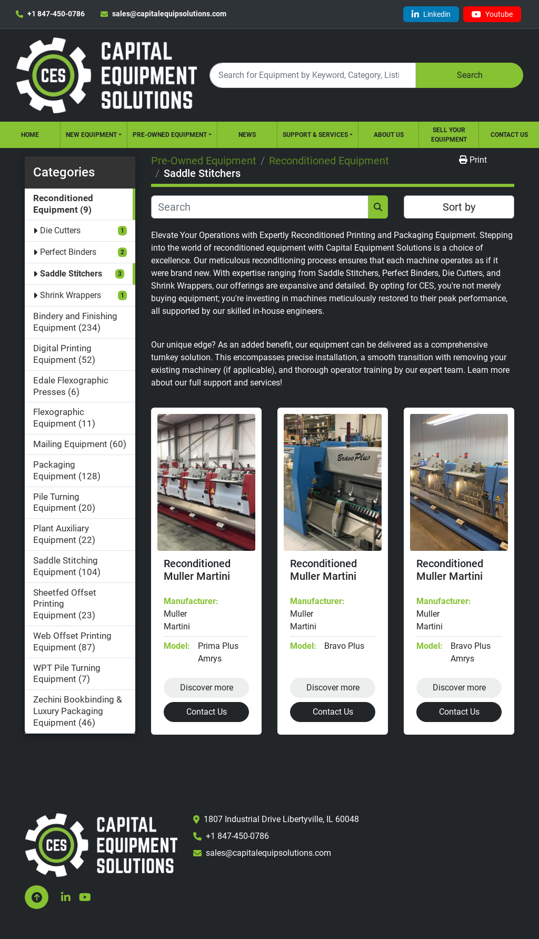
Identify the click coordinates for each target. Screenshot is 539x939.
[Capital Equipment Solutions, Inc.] (101, 844)
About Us (389, 135)
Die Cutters (60, 230)
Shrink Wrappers (70, 295)
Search (470, 75)
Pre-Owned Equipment (170, 135)
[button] (94, 135)
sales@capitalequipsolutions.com (169, 13)
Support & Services (315, 135)
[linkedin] (431, 14)
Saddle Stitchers (71, 274)
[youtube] (492, 14)
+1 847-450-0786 (56, 13)
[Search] (312, 75)
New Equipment (91, 135)
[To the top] (36, 897)
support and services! (242, 383)
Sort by (459, 207)
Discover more (206, 688)
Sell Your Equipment (449, 134)
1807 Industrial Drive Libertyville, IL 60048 (281, 819)
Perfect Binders (68, 252)
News (247, 135)
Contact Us (509, 135)
